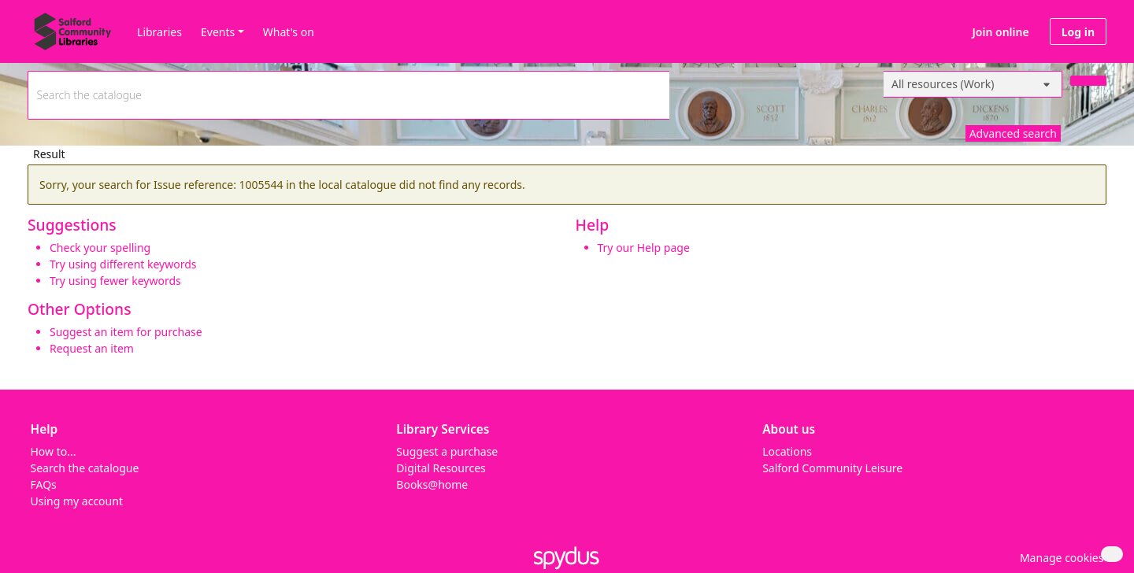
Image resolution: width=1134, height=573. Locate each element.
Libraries (159, 31)
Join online (1001, 31)
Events (218, 31)
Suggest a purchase (447, 451)
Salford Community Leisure (832, 467)
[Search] (1088, 81)
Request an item (92, 348)
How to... (53, 451)
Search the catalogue (85, 467)
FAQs (44, 484)
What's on (288, 31)
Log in (1078, 31)
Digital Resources (440, 467)
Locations (787, 451)
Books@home (432, 484)
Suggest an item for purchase (126, 331)
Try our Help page (644, 247)
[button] (1059, 557)
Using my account (77, 501)
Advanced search (1013, 133)
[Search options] (973, 84)
